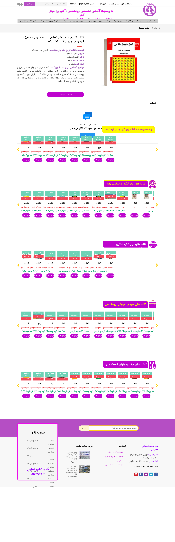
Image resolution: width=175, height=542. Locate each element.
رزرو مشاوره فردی (95, 25)
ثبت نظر (87, 139)
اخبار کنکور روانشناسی (28, 25)
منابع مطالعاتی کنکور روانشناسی (54, 25)
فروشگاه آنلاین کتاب (135, 25)
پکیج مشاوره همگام (77, 25)
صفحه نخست (152, 25)
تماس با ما (119, 498)
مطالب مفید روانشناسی (114, 494)
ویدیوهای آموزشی (115, 25)
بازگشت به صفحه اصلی (114, 502)
